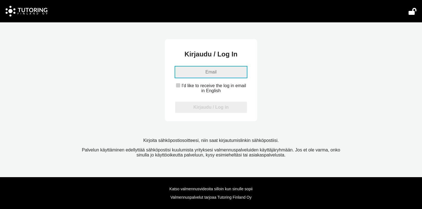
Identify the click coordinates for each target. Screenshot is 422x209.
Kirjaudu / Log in (211, 107)
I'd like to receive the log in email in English (211, 88)
